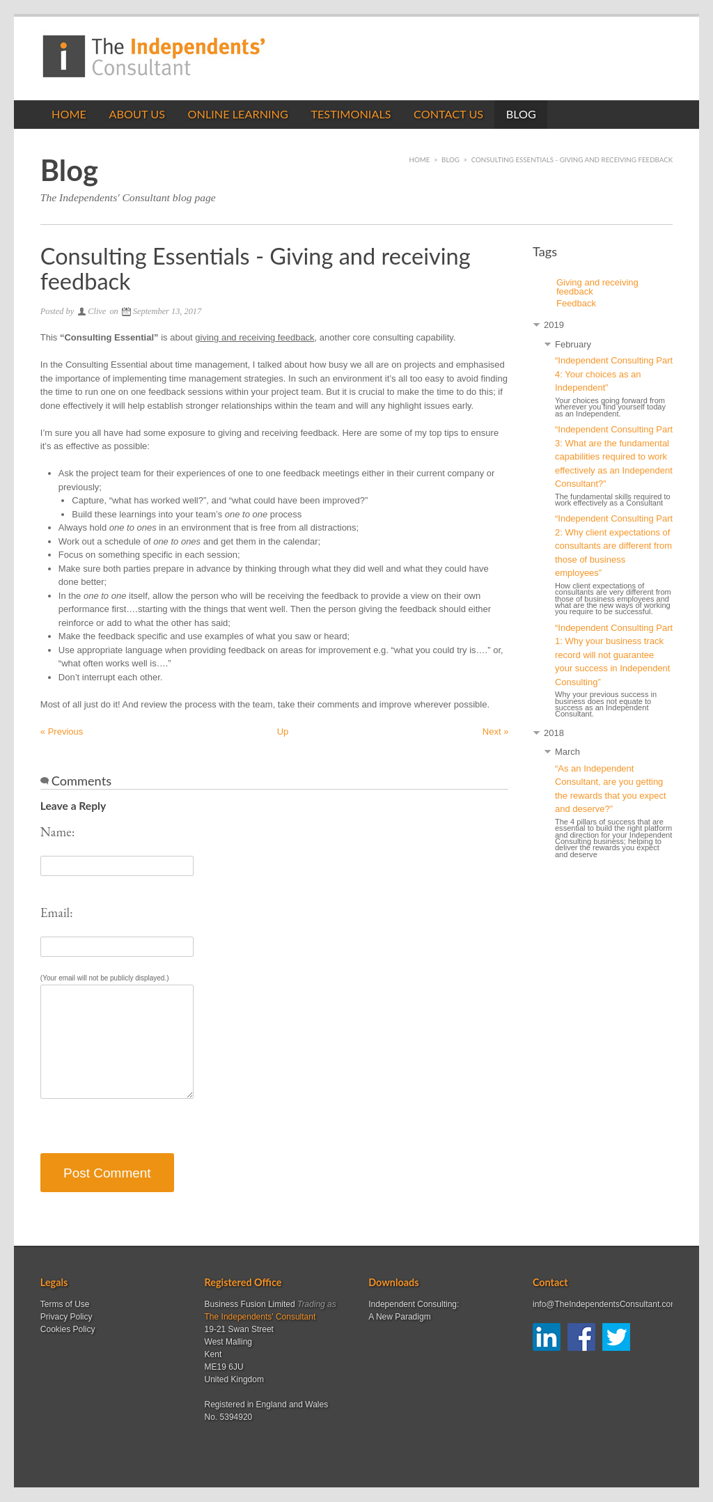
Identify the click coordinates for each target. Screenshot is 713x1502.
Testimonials (351, 113)
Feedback (576, 303)
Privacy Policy (66, 1317)
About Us (137, 113)
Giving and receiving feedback (597, 287)
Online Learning (237, 113)
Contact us (448, 113)
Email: (56, 912)
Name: (57, 831)
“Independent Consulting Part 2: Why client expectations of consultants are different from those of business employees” (614, 545)
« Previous (61, 731)
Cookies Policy (67, 1329)
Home (69, 113)
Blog (521, 113)
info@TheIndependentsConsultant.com (605, 1304)
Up (283, 731)
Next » (496, 731)
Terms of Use (65, 1304)
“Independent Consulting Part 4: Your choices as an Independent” (614, 374)
